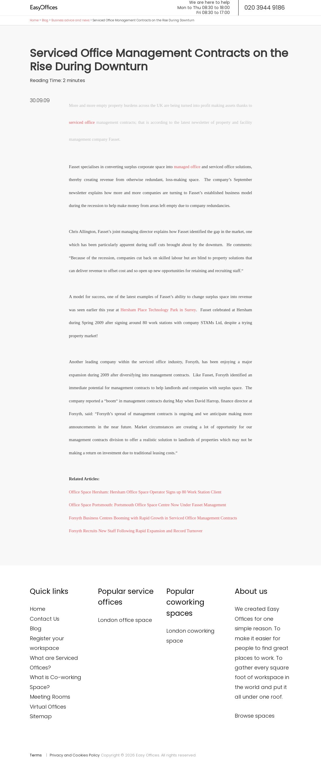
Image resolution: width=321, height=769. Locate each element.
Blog (45, 20)
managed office (187, 166)
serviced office (82, 122)
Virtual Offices (48, 706)
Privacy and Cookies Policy (75, 755)
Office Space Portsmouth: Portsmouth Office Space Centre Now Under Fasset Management (147, 504)
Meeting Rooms (50, 696)
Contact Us (44, 618)
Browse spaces (255, 715)
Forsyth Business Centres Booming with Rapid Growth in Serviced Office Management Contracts (153, 518)
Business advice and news (70, 20)
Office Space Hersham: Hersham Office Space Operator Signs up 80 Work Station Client (145, 492)
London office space (125, 620)
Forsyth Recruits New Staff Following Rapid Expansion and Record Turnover (136, 530)
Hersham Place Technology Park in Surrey (158, 309)
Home (34, 20)
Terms (36, 755)
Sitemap (41, 716)
